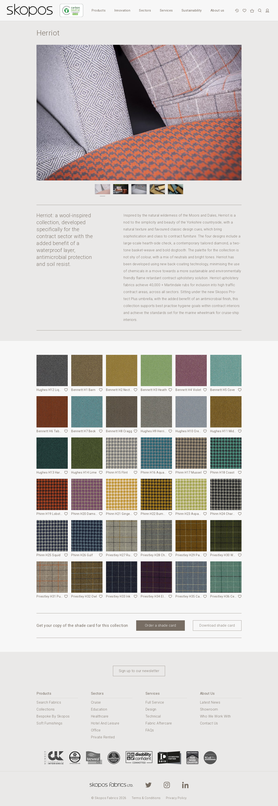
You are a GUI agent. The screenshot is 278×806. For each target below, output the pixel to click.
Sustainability (192, 10)
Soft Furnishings (49, 723)
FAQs (150, 730)
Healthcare (100, 716)
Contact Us (209, 723)
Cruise (96, 702)
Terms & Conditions (146, 798)
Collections (45, 709)
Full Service (155, 702)
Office (96, 730)
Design (151, 709)
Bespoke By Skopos (53, 716)
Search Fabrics (48, 702)
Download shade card (217, 625)
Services (166, 10)
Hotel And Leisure (105, 723)
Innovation (122, 10)
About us (217, 10)
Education (99, 709)
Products (99, 10)
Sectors (145, 10)
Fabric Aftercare (159, 723)
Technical (153, 716)
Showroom (209, 709)
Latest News (210, 702)
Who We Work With (215, 716)
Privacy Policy (176, 798)
